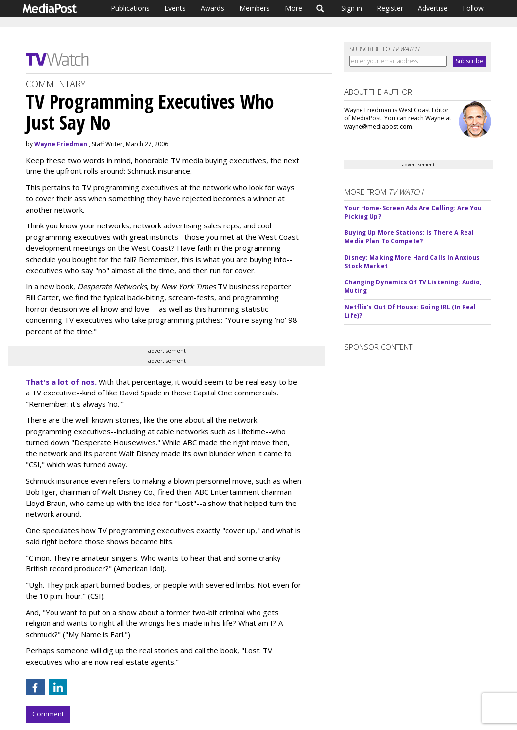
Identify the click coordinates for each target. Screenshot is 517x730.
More (293, 8)
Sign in (351, 8)
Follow (473, 8)
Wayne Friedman (60, 144)
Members (254, 8)
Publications (130, 8)
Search (321, 8)
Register (390, 8)
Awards (212, 8)
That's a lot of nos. (61, 382)
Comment (48, 713)
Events (175, 8)
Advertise (433, 8)
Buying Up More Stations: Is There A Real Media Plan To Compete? (409, 236)
